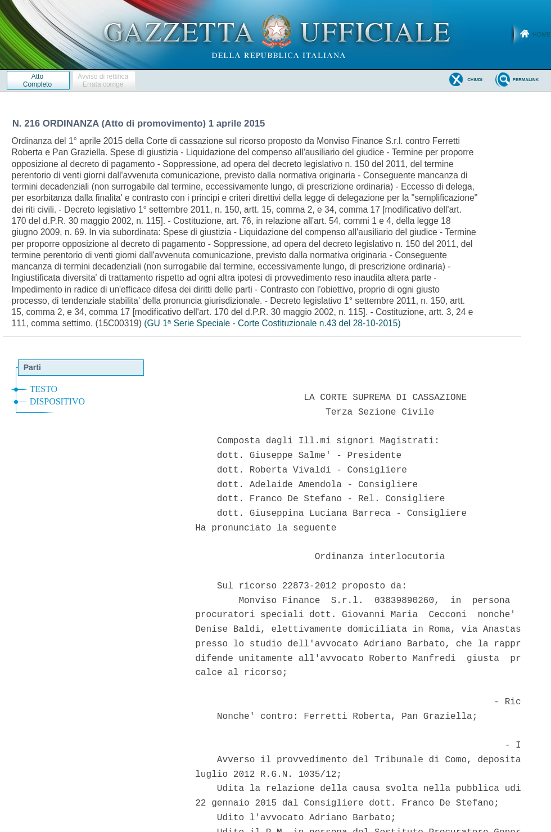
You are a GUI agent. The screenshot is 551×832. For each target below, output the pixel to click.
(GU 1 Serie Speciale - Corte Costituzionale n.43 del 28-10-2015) (272, 323)
